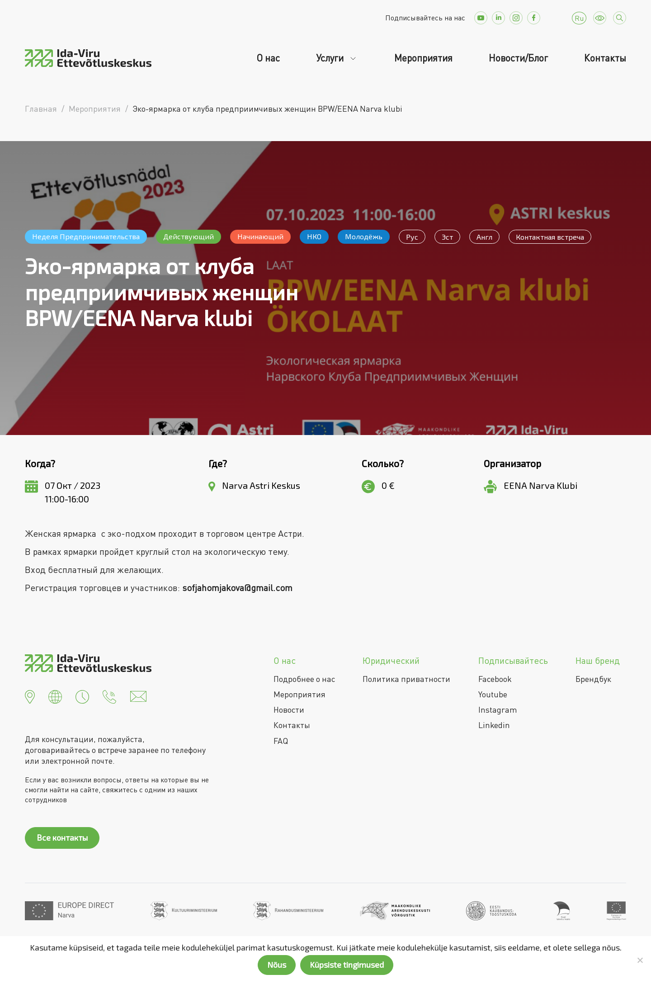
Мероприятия (423, 58)
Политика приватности (406, 679)
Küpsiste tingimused (347, 965)
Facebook (495, 679)
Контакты (605, 58)
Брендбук (593, 679)
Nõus (276, 965)
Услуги (331, 58)
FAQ (281, 741)
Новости (289, 709)
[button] (30, 695)
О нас (268, 58)
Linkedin (494, 725)
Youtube (492, 694)
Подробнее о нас (304, 679)
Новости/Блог (518, 58)
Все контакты (62, 837)
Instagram (497, 709)
